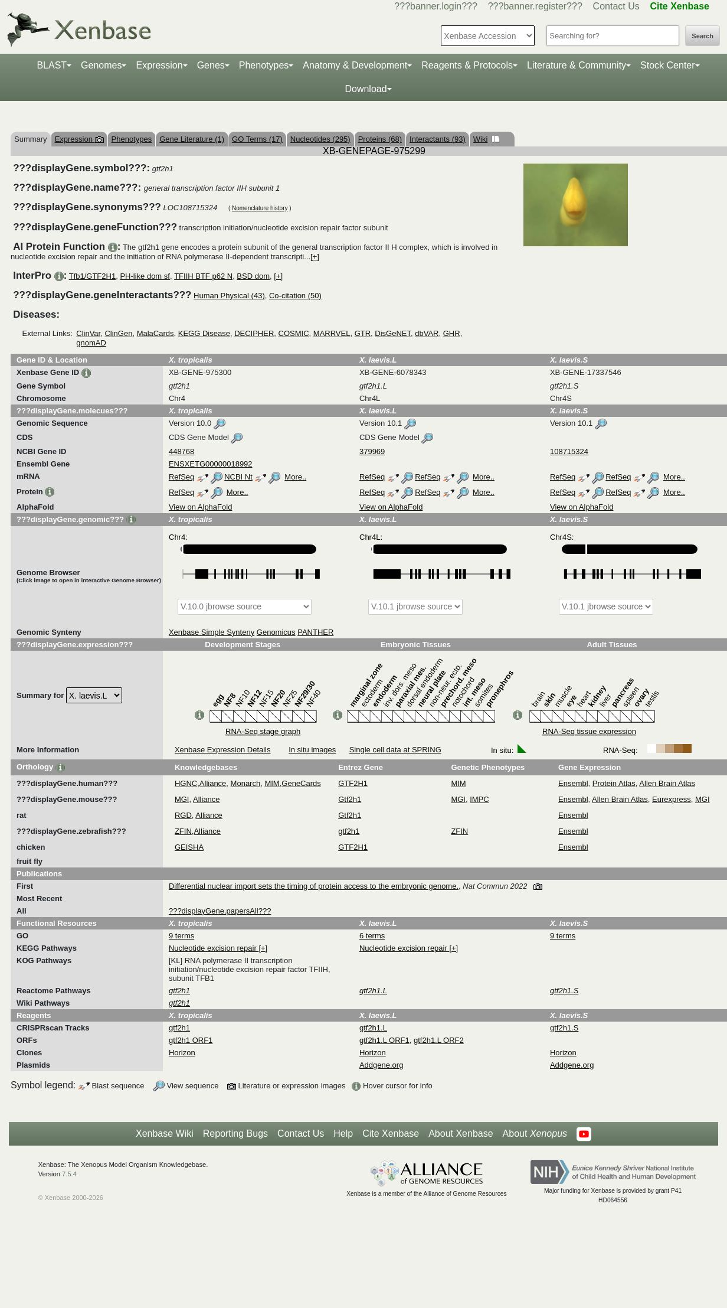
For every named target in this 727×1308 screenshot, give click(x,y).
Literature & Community (576, 65)
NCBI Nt (238, 476)
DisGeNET (393, 333)
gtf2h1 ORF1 (190, 1040)
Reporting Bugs (235, 1133)
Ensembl (573, 783)
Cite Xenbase (390, 1133)
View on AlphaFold (200, 507)
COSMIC (294, 333)
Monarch (246, 783)
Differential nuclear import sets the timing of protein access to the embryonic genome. (314, 886)
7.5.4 (69, 1173)
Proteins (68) (380, 139)
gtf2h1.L (373, 1027)
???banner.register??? (535, 6)
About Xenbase (460, 1133)
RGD (183, 815)
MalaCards (155, 333)
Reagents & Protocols (467, 65)
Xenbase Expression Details (223, 749)
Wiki (486, 139)
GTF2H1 (353, 783)
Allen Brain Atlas (667, 783)
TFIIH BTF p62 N (203, 276)
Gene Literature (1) (191, 139)
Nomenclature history (259, 208)
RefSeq (181, 476)
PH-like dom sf (145, 276)
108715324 (569, 451)
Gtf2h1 (349, 799)
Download (366, 89)
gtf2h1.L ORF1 (384, 1040)
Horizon (182, 1052)
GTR (363, 333)
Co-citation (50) (295, 295)
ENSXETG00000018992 (211, 463)
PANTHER (315, 632)
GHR (451, 333)
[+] (314, 256)
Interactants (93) (438, 139)
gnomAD (91, 342)
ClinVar (88, 333)
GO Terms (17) (257, 139)
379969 (372, 451)
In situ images (312, 749)
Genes (211, 65)
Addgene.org (381, 1065)
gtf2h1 (348, 831)
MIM (271, 783)
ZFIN (183, 831)
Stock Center (667, 65)
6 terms (372, 935)
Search (702, 36)
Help (343, 1133)
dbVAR (426, 333)
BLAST (52, 65)
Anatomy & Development (355, 65)
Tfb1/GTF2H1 (92, 276)
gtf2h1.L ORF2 (439, 1040)
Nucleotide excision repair (213, 948)
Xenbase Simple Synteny (211, 632)
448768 (181, 451)
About (535, 1133)
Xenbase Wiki (165, 1133)
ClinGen (118, 333)
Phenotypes (264, 65)
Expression (159, 65)
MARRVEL (332, 333)
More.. (295, 476)
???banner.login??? (435, 6)
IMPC (479, 799)
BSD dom (253, 276)
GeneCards (300, 783)
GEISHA (189, 847)
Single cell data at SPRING (395, 749)
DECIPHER (254, 333)
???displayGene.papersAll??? (220, 910)
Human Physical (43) (229, 295)
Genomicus (276, 632)
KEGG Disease (204, 333)
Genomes (101, 65)
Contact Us (616, 6)
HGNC (186, 783)
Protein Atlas (614, 783)
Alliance (213, 783)
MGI (182, 799)
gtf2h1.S (564, 1027)
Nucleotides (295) (320, 139)
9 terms (181, 935)
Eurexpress (671, 799)
